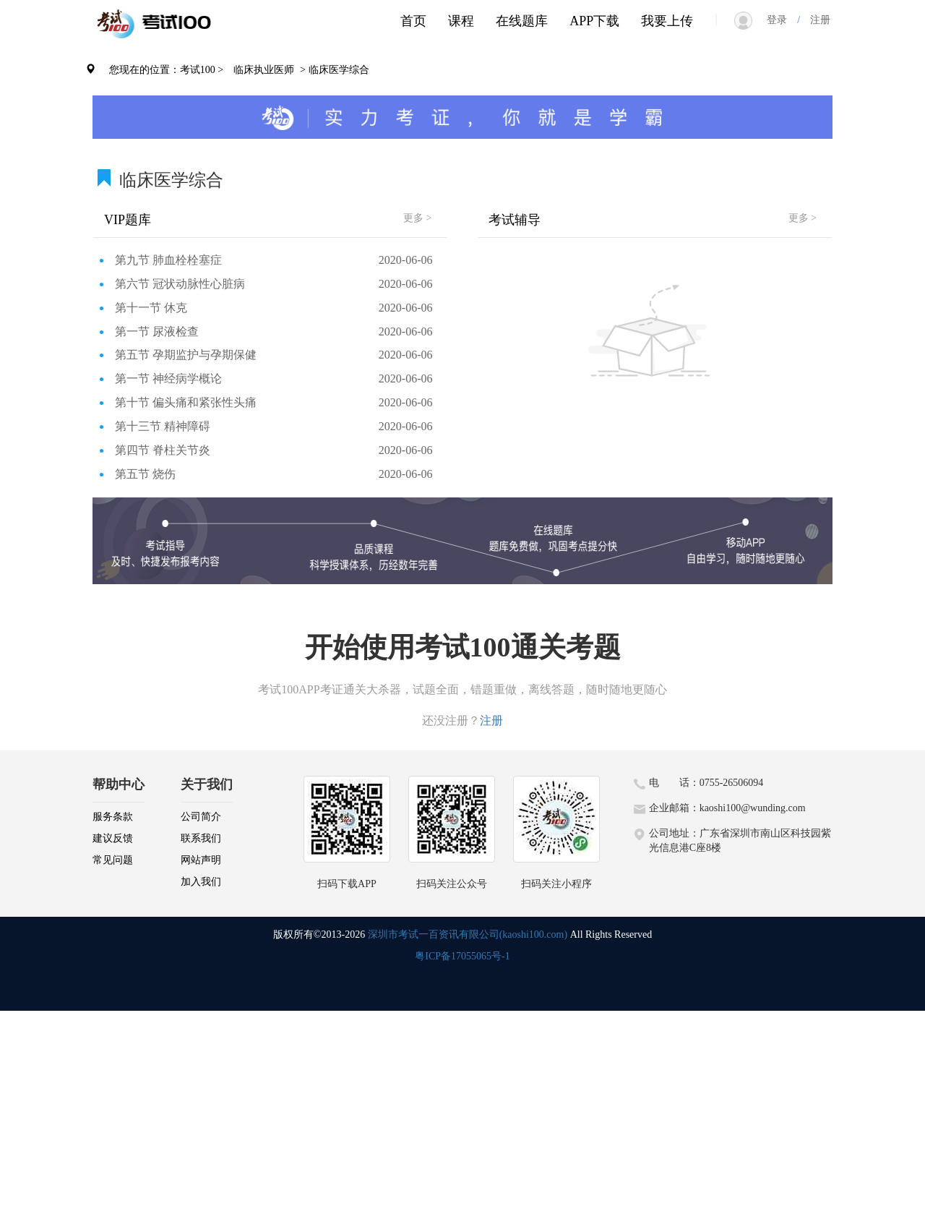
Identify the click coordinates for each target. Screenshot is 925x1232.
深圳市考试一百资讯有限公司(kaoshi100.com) (467, 934)
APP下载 (594, 21)
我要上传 (667, 21)
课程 (461, 21)
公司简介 (201, 816)
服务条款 (112, 816)
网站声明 (201, 860)
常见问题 (112, 860)
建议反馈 (112, 838)
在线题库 (522, 21)
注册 (815, 19)
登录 (782, 19)
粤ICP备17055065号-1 (462, 956)
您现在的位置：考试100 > (166, 69)
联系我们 (201, 838)
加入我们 (201, 881)
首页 (413, 21)
